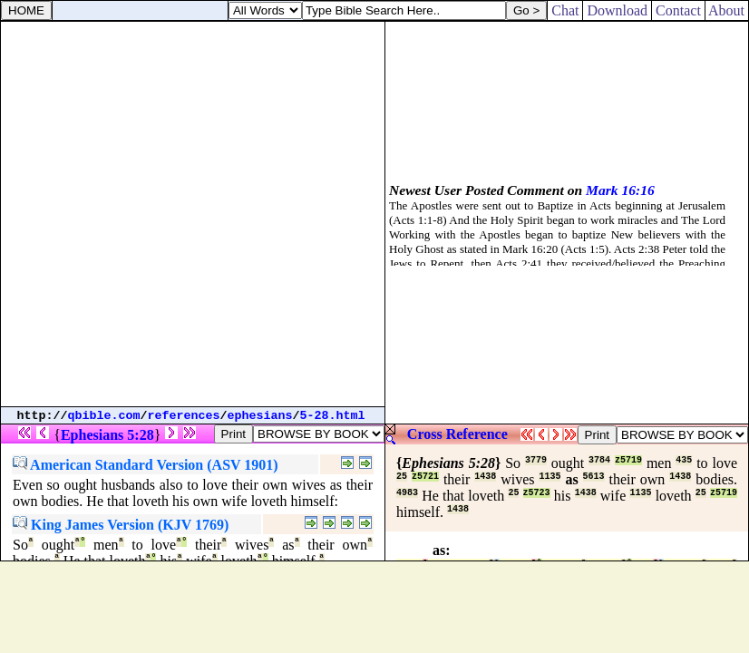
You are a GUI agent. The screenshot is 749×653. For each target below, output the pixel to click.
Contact (678, 10)
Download (617, 10)
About (726, 10)
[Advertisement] (192, 214)
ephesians (260, 416)
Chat (565, 10)
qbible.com (104, 416)
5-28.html (332, 416)
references (184, 416)
